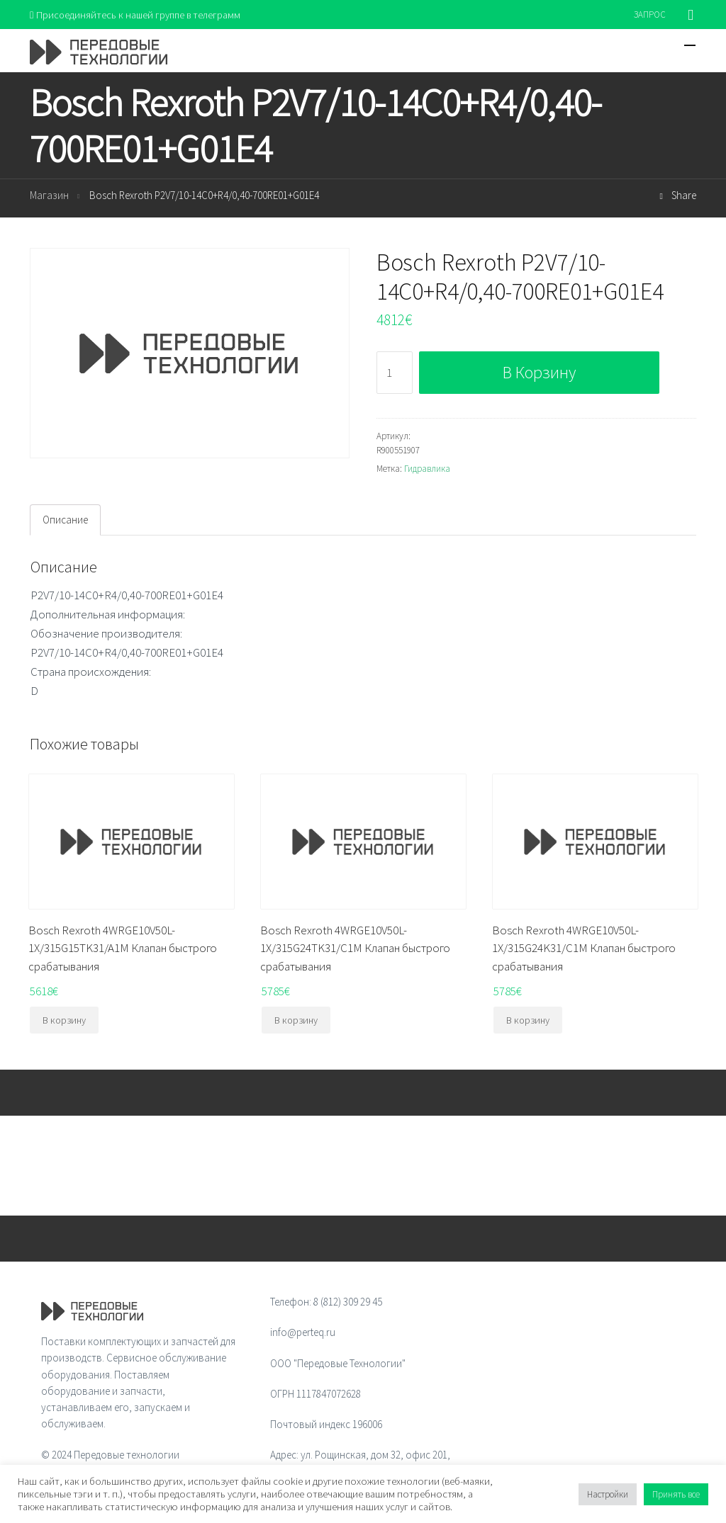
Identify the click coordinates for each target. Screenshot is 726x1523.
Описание (65, 520)
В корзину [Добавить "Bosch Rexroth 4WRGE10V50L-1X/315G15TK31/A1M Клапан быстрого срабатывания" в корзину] (64, 1020)
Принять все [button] (676, 1494)
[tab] (65, 520)
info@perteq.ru (302, 1333)
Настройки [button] (607, 1494)
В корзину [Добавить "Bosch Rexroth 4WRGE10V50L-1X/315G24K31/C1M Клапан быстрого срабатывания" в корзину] (527, 1020)
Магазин (49, 196)
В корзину (539, 373)
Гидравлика (427, 469)
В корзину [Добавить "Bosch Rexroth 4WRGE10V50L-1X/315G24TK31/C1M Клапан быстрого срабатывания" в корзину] (296, 1020)
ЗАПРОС (650, 15)
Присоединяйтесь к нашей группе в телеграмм (138, 14)
